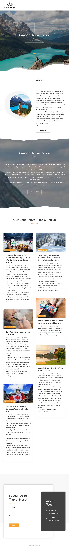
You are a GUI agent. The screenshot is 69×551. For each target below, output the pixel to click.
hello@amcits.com (54, 513)
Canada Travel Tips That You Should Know (50, 369)
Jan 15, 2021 (9, 338)
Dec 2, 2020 (41, 374)
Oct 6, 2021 (41, 326)
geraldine (19, 266)
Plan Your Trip (10, 250)
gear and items (50, 333)
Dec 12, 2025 (9, 266)
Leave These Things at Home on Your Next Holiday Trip (50, 322)
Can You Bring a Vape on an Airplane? (18, 333)
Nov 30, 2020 (10, 415)
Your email (21, 518)
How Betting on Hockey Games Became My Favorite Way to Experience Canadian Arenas (18, 259)
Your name (21, 509)
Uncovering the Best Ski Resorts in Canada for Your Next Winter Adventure (49, 258)
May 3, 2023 (41, 264)
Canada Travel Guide (34, 34)
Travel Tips (41, 316)
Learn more (43, 130)
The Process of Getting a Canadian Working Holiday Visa (17, 409)
